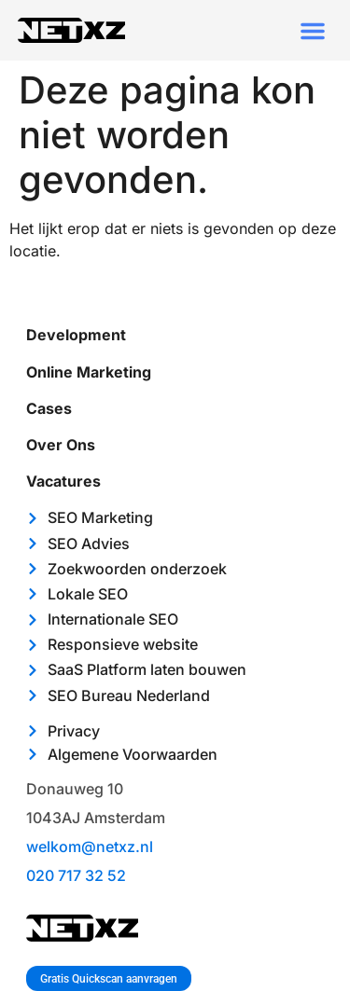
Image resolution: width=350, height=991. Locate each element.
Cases (49, 408)
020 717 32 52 (76, 875)
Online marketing (88, 372)
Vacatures (63, 481)
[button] (312, 30)
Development (76, 334)
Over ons (60, 444)
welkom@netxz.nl (89, 846)
